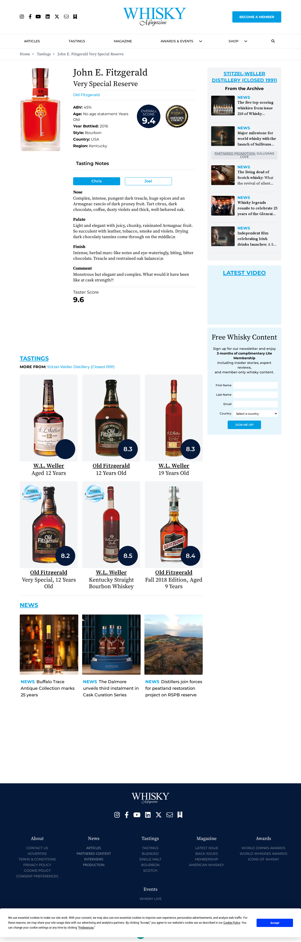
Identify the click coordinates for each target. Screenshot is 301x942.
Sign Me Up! (244, 424)
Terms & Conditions (37, 859)
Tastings (77, 41)
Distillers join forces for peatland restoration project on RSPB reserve (173, 688)
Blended (150, 853)
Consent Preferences (37, 876)
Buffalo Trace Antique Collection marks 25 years (48, 688)
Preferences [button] (86, 927)
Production (94, 865)
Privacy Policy (37, 865)
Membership (206, 859)
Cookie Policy (37, 870)
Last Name (223, 394)
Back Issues (206, 853)
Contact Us (37, 848)
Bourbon (150, 865)
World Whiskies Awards (263, 853)
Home (25, 54)
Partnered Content (93, 853)
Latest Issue (206, 848)
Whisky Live (151, 899)
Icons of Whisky (263, 859)
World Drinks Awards (263, 848)
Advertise (37, 853)
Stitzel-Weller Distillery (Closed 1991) (67, 367)
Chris (96, 181)
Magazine (123, 41)
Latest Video (244, 272)
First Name (223, 385)
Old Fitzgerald (86, 95)
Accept (274, 923)
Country (225, 413)
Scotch (150, 870)
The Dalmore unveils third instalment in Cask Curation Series (111, 688)
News (28, 681)
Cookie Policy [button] (231, 922)
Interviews (93, 859)
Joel (148, 181)
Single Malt (150, 859)
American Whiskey (206, 865)
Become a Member (256, 17)
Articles (32, 41)
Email (227, 404)
